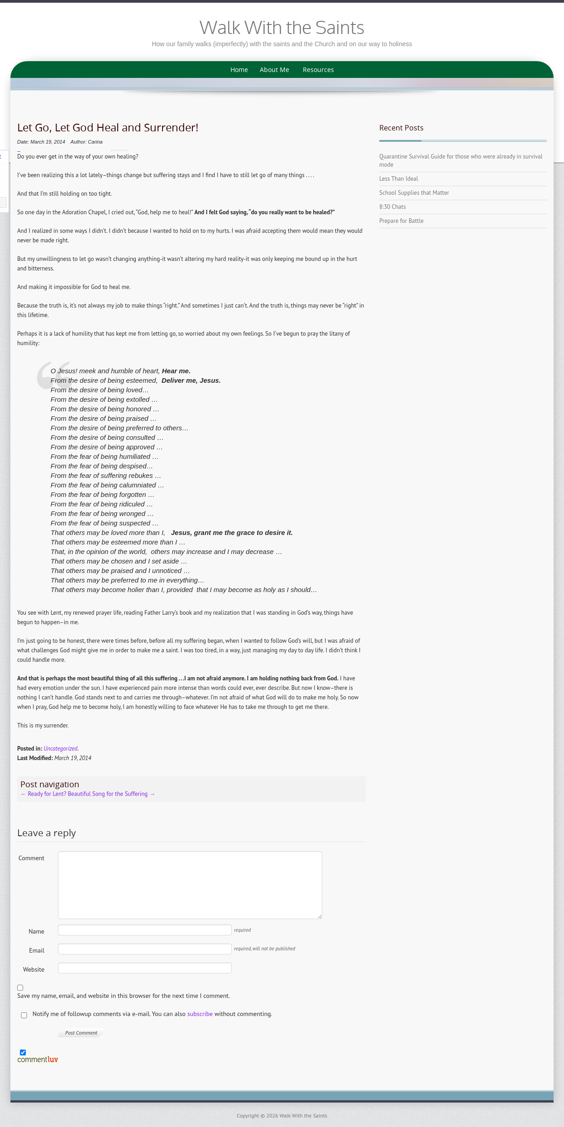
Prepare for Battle (401, 221)
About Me (274, 69)
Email (36, 948)
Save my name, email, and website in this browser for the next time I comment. (123, 994)
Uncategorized (60, 747)
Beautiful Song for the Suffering (111, 792)
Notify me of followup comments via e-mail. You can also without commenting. (144, 1012)
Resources (318, 69)
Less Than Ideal (398, 179)
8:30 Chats (392, 207)
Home (239, 69)
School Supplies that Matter (414, 193)
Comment (31, 856)
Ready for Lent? (43, 792)
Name (36, 929)
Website (33, 967)
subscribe (200, 1012)
